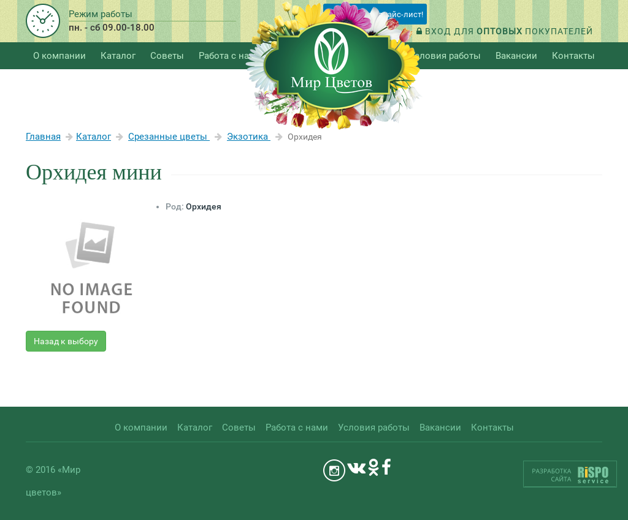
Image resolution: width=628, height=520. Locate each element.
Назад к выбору (66, 341)
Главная (43, 136)
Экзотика (248, 136)
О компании (59, 55)
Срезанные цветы (169, 136)
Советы (167, 55)
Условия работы (445, 55)
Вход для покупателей (504, 31)
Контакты (573, 55)
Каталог (93, 136)
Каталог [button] (118, 55)
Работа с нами (230, 55)
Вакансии (516, 55)
